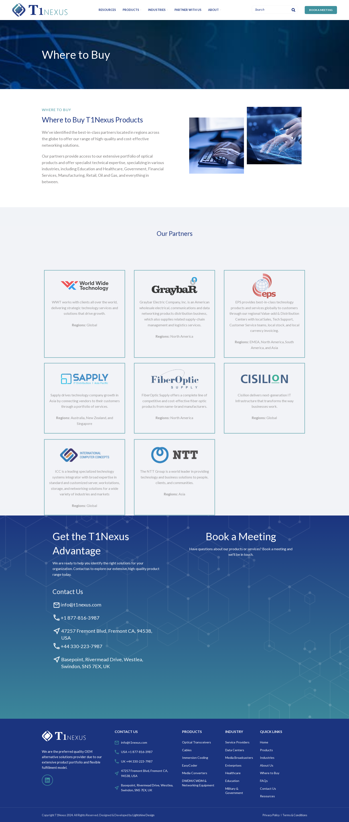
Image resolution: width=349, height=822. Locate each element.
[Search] (293, 9)
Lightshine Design (143, 815)
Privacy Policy (271, 815)
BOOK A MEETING (321, 10)
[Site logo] (40, 9)
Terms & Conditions (294, 815)
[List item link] (146, 742)
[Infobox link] (106, 614)
